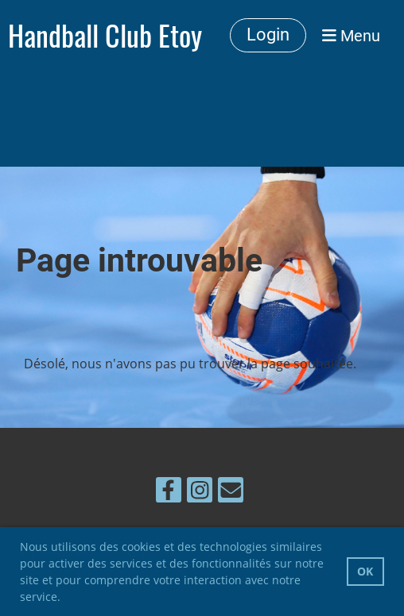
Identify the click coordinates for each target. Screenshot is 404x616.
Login (268, 34)
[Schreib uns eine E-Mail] (230, 492)
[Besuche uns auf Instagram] (199, 492)
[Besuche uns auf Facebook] (168, 492)
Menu (351, 35)
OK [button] (365, 571)
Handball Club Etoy (105, 36)
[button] (66, 598)
